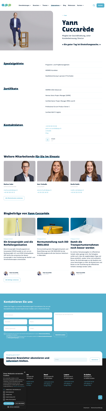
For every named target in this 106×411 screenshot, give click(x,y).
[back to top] (100, 397)
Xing (46, 133)
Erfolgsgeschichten (8, 239)
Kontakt (100, 5)
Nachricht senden (60, 335)
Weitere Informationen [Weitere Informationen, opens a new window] (19, 386)
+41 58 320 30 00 (89, 381)
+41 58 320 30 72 (9, 192)
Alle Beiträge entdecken (12, 280)
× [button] (24, 372)
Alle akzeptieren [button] (9, 403)
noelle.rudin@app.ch (77, 190)
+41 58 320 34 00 (29, 381)
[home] (6, 5)
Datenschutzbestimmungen (45, 336)
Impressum (86, 407)
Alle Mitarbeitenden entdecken (14, 198)
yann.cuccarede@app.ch (53, 128)
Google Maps (27, 385)
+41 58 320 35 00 (69, 381)
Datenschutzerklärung (44, 333)
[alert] (14, 390)
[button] (14, 407)
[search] (94, 5)
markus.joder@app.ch (11, 190)
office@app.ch (28, 383)
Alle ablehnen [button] (20, 403)
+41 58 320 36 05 (42, 192)
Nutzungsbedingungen (13, 337)
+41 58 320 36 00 (49, 382)
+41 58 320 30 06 (51, 126)
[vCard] (73, 139)
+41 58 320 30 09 (76, 192)
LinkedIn (48, 131)
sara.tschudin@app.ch (44, 190)
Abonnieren (95, 359)
